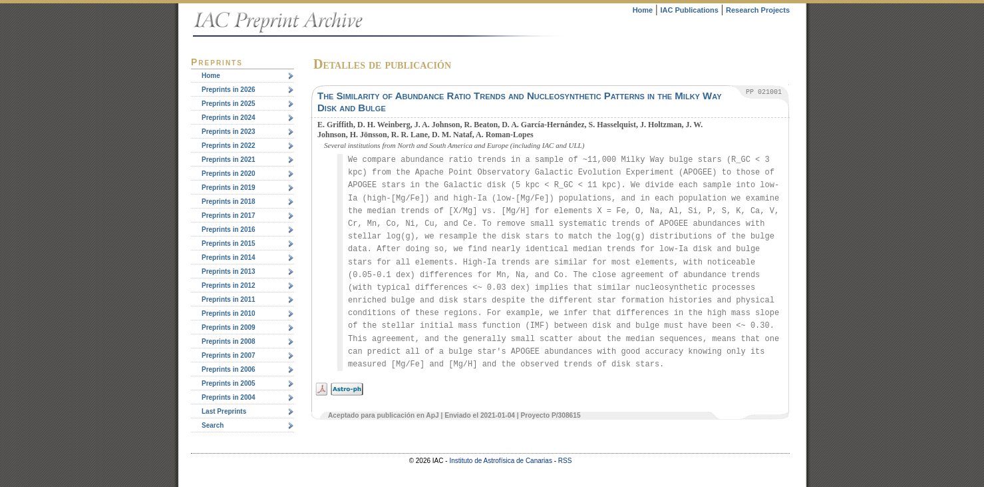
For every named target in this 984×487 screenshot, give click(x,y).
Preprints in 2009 (228, 327)
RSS (565, 460)
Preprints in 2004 (228, 397)
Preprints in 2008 (228, 341)
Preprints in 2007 (228, 355)
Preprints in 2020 (228, 173)
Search (213, 425)
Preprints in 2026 (228, 89)
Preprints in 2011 (228, 299)
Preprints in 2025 (228, 103)
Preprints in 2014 (228, 257)
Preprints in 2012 (228, 285)
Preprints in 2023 (228, 131)
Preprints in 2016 (228, 229)
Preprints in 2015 (228, 243)
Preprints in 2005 (228, 383)
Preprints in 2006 (228, 369)
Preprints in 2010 (228, 313)
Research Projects (758, 10)
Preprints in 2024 (228, 117)
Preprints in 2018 (228, 201)
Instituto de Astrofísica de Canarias (500, 460)
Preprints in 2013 (228, 271)
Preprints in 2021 (228, 159)
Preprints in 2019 (228, 187)
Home (643, 10)
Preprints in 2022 (228, 145)
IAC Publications (689, 10)
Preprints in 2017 (228, 215)
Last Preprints (224, 411)
